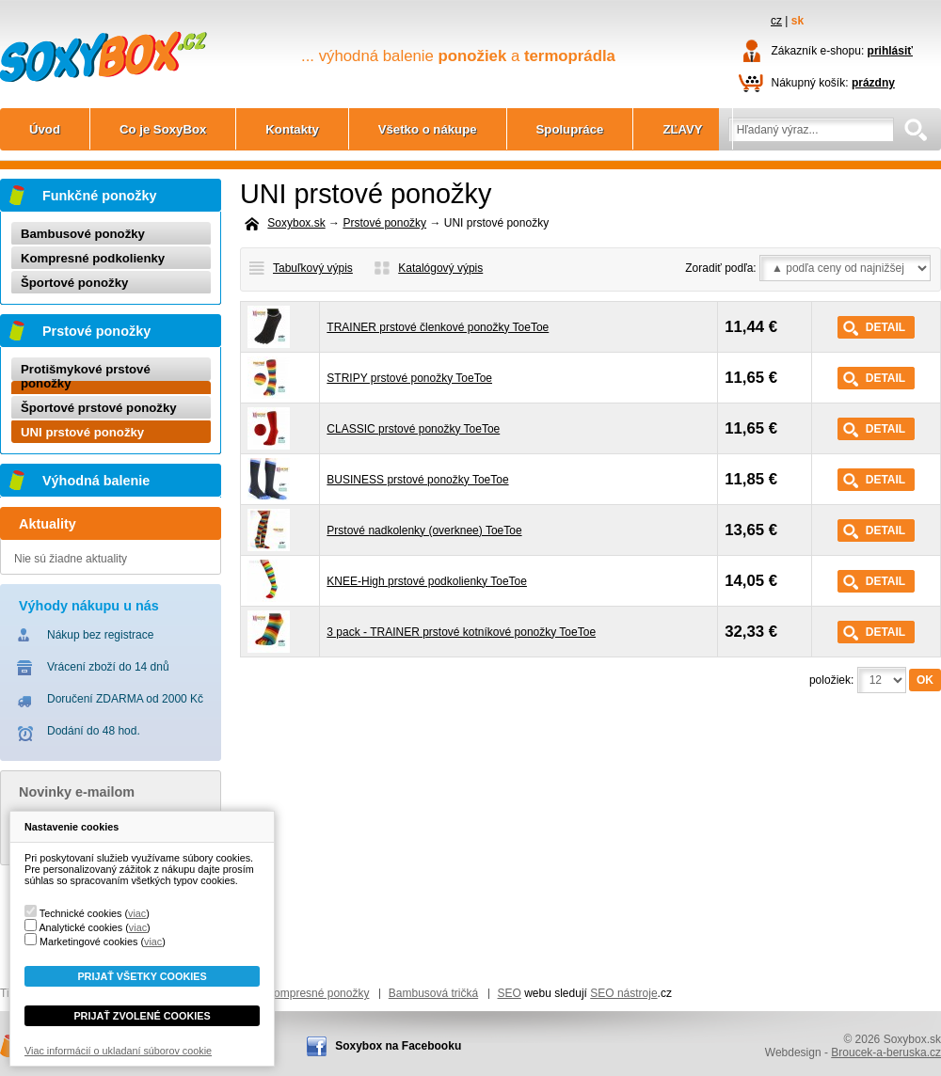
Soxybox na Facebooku (398, 1045)
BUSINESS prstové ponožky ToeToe (417, 479)
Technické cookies (81, 913)
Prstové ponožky (384, 222)
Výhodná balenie (96, 480)
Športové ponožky (74, 283)
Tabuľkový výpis (313, 268)
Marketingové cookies (88, 941)
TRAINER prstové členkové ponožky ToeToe (438, 327)
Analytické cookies (80, 927)
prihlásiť (890, 50)
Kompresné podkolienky (93, 258)
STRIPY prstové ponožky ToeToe (409, 378)
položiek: (831, 680)
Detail (885, 327)
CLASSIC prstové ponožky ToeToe (413, 428)
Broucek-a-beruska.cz (886, 1052)
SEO (509, 993)
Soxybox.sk (104, 33)
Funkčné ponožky (99, 195)
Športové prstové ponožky (99, 408)
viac (137, 913)
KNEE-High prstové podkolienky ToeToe (427, 581)
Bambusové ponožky (83, 234)
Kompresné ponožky (317, 993)
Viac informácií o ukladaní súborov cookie (118, 1050)
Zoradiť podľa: (720, 268)
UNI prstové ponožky (82, 432)
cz (776, 20)
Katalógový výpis (440, 268)
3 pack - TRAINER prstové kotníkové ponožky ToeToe (461, 632)
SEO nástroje (623, 993)
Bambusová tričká (433, 993)
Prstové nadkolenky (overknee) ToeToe (424, 530)
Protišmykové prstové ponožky (86, 376)
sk (797, 20)
